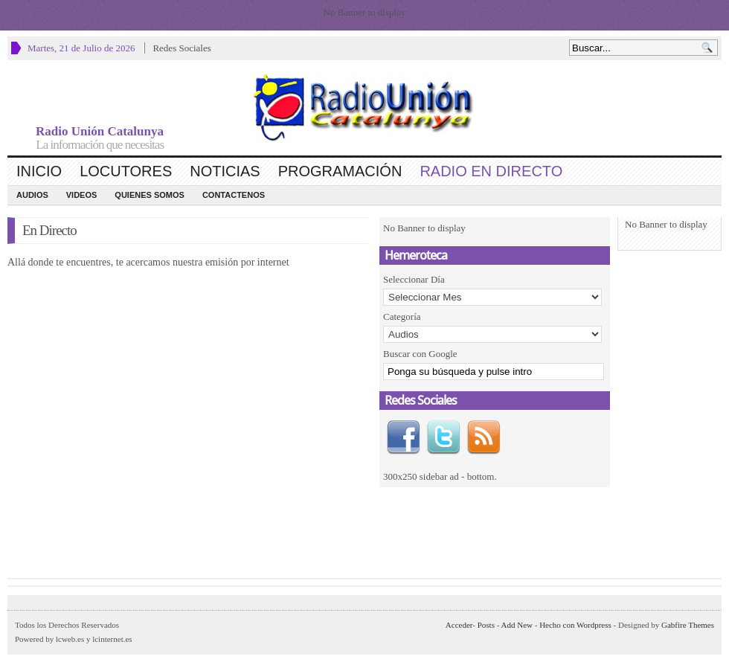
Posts (486, 624)
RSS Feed (483, 437)
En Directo (49, 230)
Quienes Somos (149, 194)
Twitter (443, 437)
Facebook (403, 437)
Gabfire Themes (687, 624)
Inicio (39, 171)
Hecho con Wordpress (575, 624)
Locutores (126, 171)
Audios (32, 194)
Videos (81, 194)
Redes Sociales (181, 48)
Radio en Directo (491, 171)
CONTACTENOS (233, 194)
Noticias (225, 171)
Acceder (459, 624)
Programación (340, 171)
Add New (517, 624)
